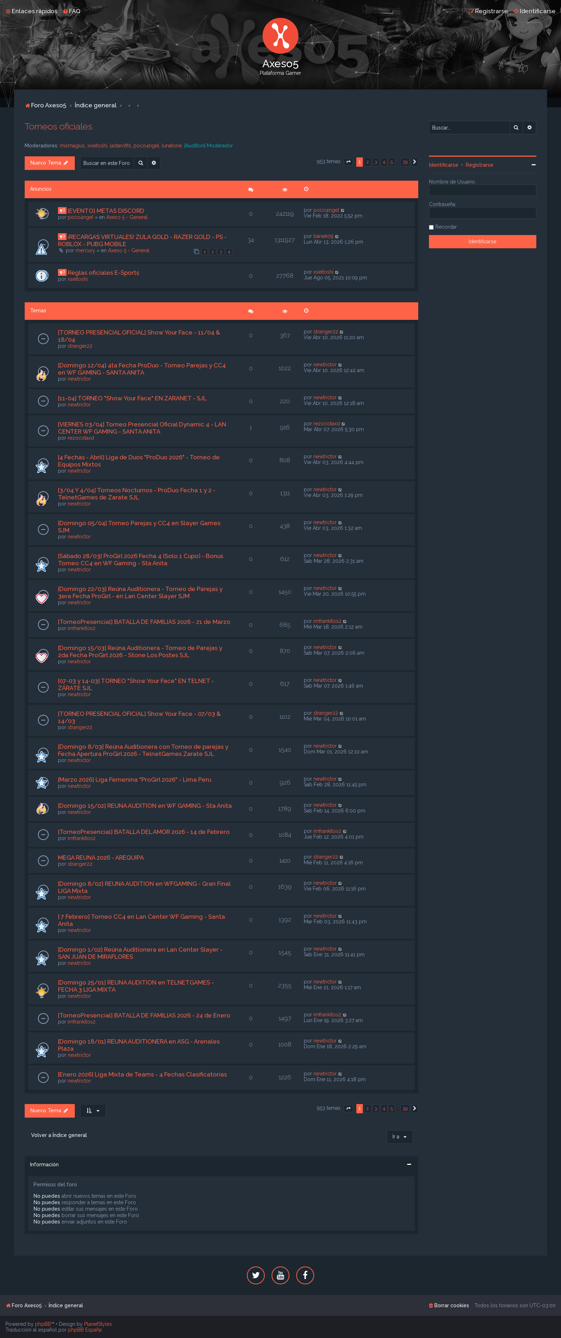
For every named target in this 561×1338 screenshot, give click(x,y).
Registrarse (479, 165)
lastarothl (120, 145)
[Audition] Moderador (208, 145)
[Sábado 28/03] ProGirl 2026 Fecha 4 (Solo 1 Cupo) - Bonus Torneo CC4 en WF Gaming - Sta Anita (140, 559)
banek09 (323, 236)
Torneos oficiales (58, 126)
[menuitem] (72, 11)
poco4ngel (146, 145)
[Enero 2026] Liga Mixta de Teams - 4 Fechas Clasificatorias (142, 1074)
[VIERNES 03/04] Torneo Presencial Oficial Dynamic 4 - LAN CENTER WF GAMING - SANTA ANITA (142, 428)
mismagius (72, 145)
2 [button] (367, 162)
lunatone (172, 145)
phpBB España (85, 1330)
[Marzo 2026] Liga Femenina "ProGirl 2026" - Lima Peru (134, 779)
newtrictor (79, 379)
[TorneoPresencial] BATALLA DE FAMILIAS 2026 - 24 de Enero (144, 1015)
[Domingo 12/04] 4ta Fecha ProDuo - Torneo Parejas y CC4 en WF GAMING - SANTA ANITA (142, 369)
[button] (348, 162)
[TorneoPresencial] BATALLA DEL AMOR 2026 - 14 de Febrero (144, 831)
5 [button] (392, 162)
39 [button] (405, 162)
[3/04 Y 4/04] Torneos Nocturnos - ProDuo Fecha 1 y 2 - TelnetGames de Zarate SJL (136, 494)
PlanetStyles (98, 1324)
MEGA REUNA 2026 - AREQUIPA (101, 857)
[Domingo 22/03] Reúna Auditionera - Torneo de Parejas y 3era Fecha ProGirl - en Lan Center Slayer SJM (140, 592)
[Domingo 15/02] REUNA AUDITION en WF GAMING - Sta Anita (145, 805)
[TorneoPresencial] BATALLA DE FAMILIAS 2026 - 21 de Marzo (144, 621)
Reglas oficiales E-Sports (103, 272)
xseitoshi (97, 145)
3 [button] (376, 162)
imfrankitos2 (82, 628)
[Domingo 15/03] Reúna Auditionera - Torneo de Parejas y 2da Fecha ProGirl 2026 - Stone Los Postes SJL (140, 651)
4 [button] (384, 162)
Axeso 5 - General (127, 217)
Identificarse (443, 165)
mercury (85, 250)
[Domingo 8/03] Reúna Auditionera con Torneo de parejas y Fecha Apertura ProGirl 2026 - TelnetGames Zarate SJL (143, 750)
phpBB (43, 1324)
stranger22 (80, 346)
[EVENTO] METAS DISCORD (106, 210)
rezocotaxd (81, 438)
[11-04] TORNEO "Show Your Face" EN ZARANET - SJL (132, 398)
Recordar (446, 227)
